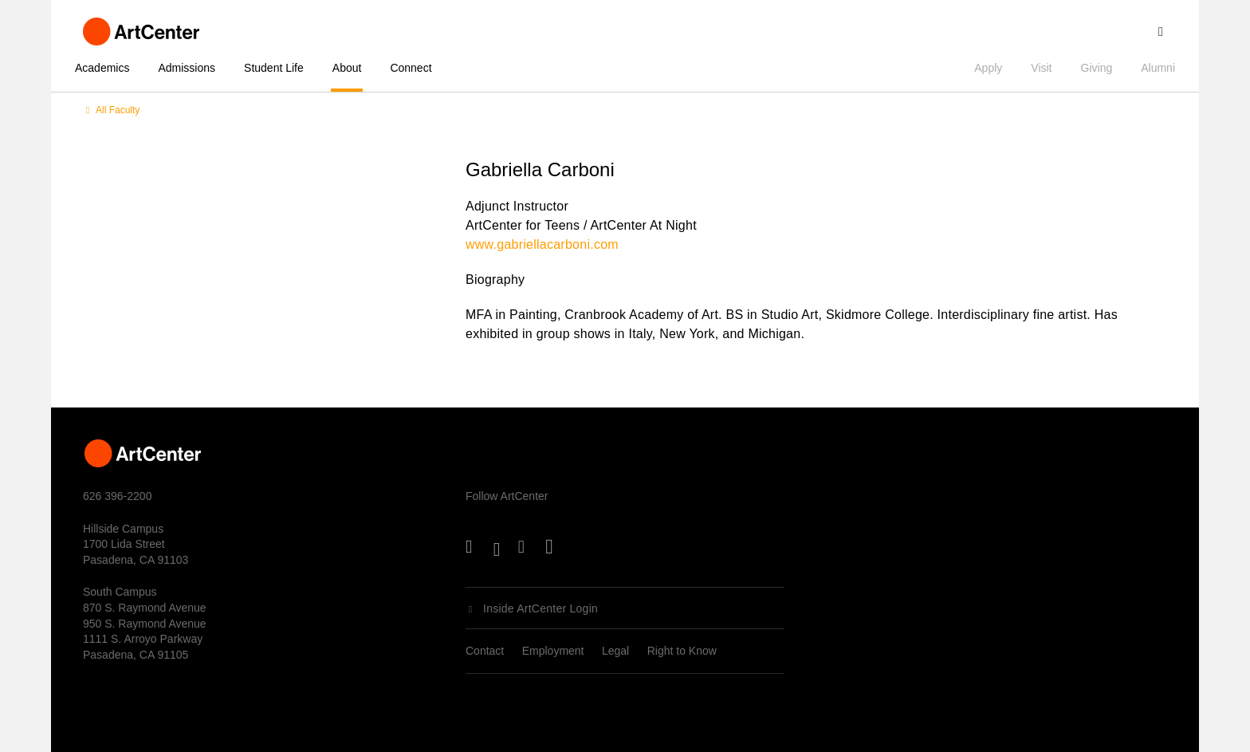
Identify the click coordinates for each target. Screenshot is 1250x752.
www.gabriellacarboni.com (542, 244)
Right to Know (682, 650)
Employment (553, 650)
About (347, 67)
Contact (485, 650)
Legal (615, 650)
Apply (988, 67)
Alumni (1158, 67)
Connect (410, 67)
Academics (102, 67)
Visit (1041, 67)
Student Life (274, 67)
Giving (1097, 67)
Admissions (186, 67)
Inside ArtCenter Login (540, 608)
